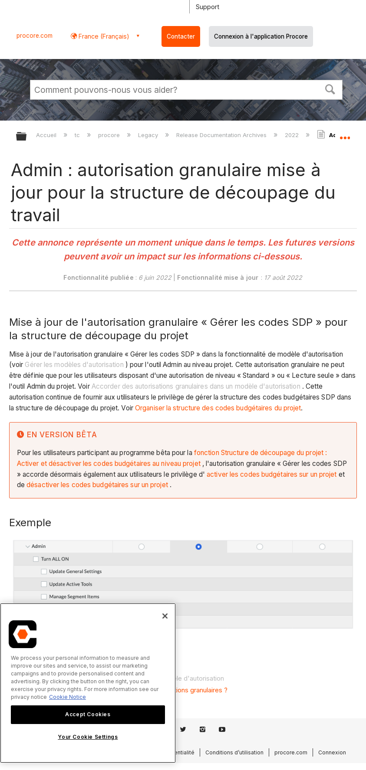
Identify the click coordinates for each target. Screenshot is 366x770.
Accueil (47, 134)
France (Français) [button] (103, 36)
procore (110, 134)
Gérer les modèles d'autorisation (74, 364)
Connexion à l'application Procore (261, 36)
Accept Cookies (87, 714)
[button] (330, 88)
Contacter (181, 36)
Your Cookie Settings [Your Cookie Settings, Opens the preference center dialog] (88, 737)
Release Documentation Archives (222, 134)
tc (78, 134)
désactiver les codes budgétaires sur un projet (97, 485)
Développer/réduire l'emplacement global (345, 134)
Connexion (332, 752)
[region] (88, 683)
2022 (292, 134)
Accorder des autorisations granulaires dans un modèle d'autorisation (196, 386)
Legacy (149, 134)
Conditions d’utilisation (234, 752)
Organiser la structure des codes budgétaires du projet (218, 408)
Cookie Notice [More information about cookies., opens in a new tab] (67, 697)
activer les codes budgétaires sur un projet (271, 474)
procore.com (34, 35)
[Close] (165, 616)
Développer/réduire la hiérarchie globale (26, 137)
